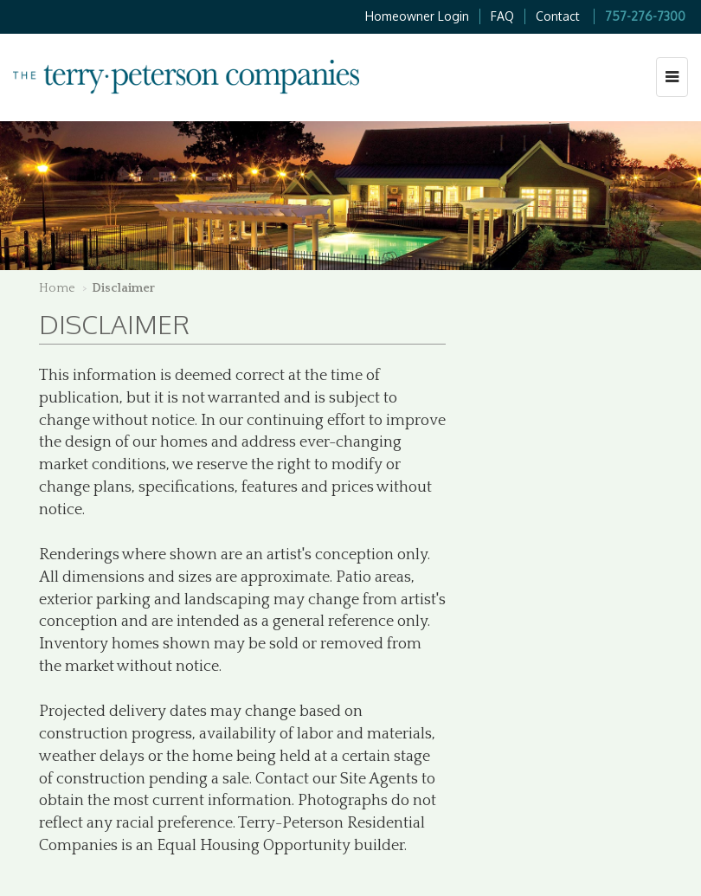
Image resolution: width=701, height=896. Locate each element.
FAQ (502, 16)
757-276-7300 (645, 16)
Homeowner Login (417, 16)
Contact (558, 16)
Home (57, 288)
